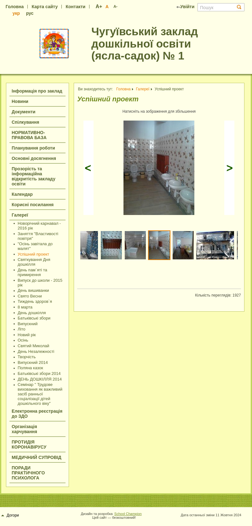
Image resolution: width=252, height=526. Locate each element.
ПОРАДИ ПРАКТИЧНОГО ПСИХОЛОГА (28, 472)
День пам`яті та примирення (32, 272)
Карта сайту (45, 6)
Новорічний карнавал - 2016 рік (39, 225)
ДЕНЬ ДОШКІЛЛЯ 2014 (40, 379)
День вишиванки (33, 290)
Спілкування (25, 122)
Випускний (27, 323)
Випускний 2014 (33, 362)
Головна (15, 6)
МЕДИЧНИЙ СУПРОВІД (36, 457)
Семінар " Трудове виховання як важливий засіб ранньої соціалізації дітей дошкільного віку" (40, 394)
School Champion (128, 514)
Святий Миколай (33, 345)
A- (115, 6)
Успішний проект (33, 254)
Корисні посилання (33, 204)
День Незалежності (36, 351)
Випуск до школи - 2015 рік (40, 282)
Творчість (27, 356)
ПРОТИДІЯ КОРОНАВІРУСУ (29, 444)
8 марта (25, 307)
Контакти (75, 6)
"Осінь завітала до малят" (35, 246)
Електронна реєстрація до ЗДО (37, 414)
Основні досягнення (34, 158)
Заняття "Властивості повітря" (38, 236)
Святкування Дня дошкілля (34, 262)
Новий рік (27, 334)
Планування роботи (33, 147)
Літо (21, 329)
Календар (22, 194)
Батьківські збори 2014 (39, 373)
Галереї (20, 215)
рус (30, 13)
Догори (10, 515)
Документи (23, 111)
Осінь (23, 340)
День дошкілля (32, 312)
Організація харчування (24, 429)
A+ (99, 6)
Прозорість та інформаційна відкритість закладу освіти (33, 176)
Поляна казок (30, 367)
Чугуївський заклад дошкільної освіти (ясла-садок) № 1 (144, 43)
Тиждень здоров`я (35, 301)
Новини (20, 101)
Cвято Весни (30, 296)
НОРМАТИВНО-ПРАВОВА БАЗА (29, 135)
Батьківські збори (34, 318)
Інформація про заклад (37, 90)
